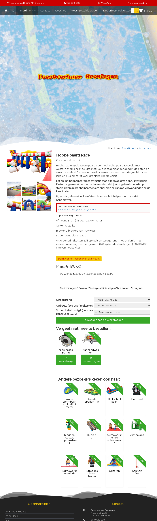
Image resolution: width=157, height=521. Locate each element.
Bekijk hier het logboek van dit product (79, 258)
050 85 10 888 (73, 3)
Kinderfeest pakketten (117, 10)
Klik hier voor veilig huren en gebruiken (77, 209)
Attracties (145, 148)
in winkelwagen (67, 359)
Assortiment (27, 10)
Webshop (60, 10)
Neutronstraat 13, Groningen (26, 3)
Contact (45, 10)
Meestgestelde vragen (84, 10)
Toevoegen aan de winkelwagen (103, 319)
